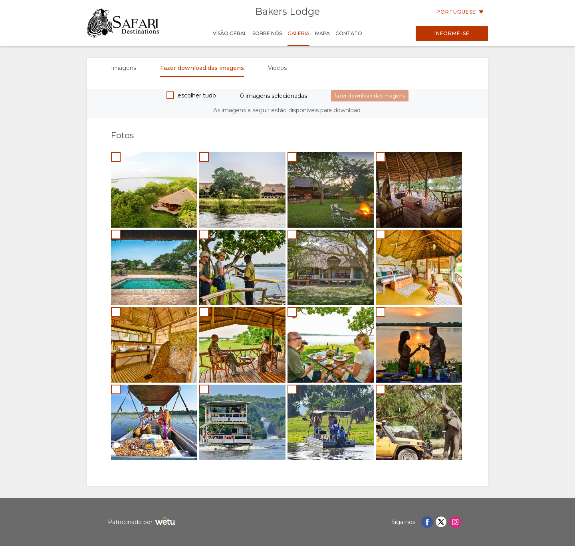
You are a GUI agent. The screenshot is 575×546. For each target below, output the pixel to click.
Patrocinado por (142, 522)
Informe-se (452, 33)
